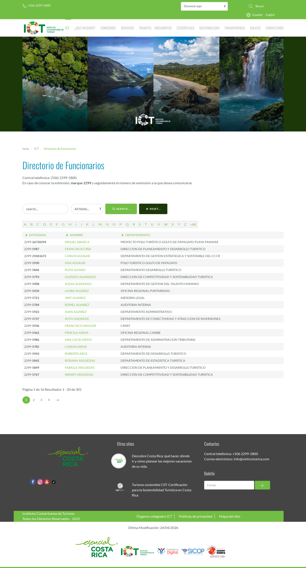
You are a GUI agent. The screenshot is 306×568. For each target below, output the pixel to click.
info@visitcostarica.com (251, 459)
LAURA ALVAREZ (77, 291)
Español (257, 15)
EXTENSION (35, 235)
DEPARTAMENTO (135, 235)
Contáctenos (275, 28)
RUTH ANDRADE (77, 319)
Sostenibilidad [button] (209, 28)
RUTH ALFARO (75, 270)
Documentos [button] (163, 28)
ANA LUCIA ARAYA (78, 339)
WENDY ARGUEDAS (79, 374)
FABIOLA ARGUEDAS (79, 367)
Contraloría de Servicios (204, 6)
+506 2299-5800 (245, 454)
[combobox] (264, 6)
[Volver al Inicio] (43, 28)
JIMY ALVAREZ (75, 298)
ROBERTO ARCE (76, 353)
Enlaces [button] (255, 28)
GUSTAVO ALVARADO (80, 277)
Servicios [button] (127, 28)
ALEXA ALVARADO (78, 284)
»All (193, 224)
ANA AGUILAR (75, 263)
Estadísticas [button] (185, 28)
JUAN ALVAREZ (76, 312)
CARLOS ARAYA (76, 346)
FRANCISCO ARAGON (80, 325)
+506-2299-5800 (36, 5)
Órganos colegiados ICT (154, 516)
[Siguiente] (57, 400)
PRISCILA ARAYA (77, 332)
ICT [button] (67, 28)
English (270, 15)
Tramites (145, 28)
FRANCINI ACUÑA (78, 249)
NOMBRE (74, 235)
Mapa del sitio (229, 516)
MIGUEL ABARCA (77, 242)
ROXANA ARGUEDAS (80, 360)
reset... (153, 208)
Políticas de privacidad (195, 516)
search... (121, 208)
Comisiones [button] (108, 28)
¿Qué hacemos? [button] (85, 28)
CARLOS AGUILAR (77, 256)
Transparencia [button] (234, 28)
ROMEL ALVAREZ (77, 305)
